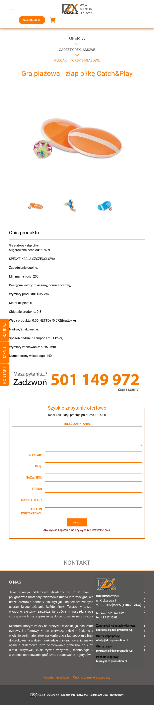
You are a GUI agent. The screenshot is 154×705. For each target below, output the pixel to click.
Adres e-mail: (31, 500)
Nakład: (35, 455)
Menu (4, 352)
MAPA (117, 604)
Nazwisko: (34, 477)
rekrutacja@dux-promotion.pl (114, 650)
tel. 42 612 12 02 (107, 617)
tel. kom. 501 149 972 (110, 613)
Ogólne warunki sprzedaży (91, 677)
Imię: (38, 466)
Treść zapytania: (77, 424)
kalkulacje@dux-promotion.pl (114, 629)
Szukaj (4, 330)
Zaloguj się (32, 20)
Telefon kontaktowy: (31, 511)
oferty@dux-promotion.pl (112, 640)
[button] (11, 8)
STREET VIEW (131, 604)
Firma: (37, 489)
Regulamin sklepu (56, 677)
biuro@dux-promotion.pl (111, 661)
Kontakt (4, 375)
